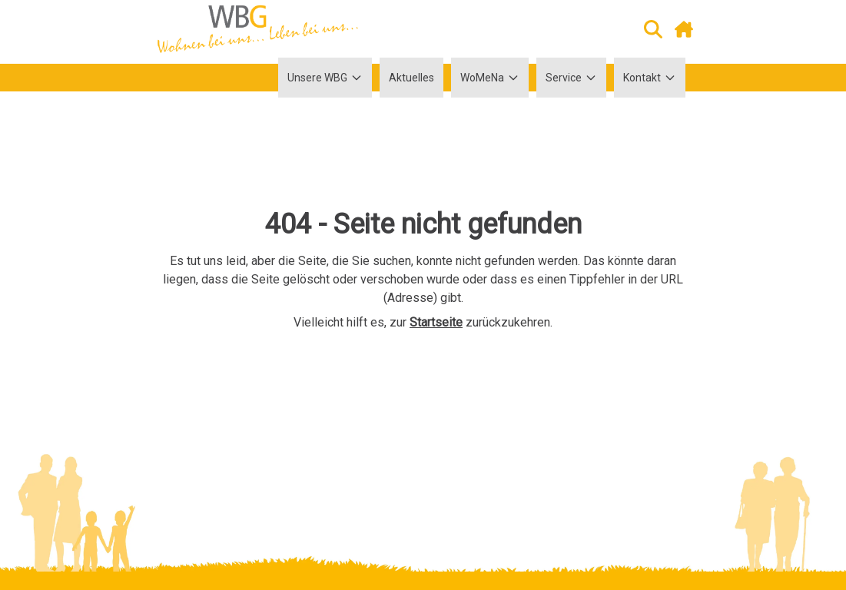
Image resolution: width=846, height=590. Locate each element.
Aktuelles (411, 77)
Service (571, 77)
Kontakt (649, 77)
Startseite (436, 322)
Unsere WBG (325, 77)
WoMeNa (489, 77)
